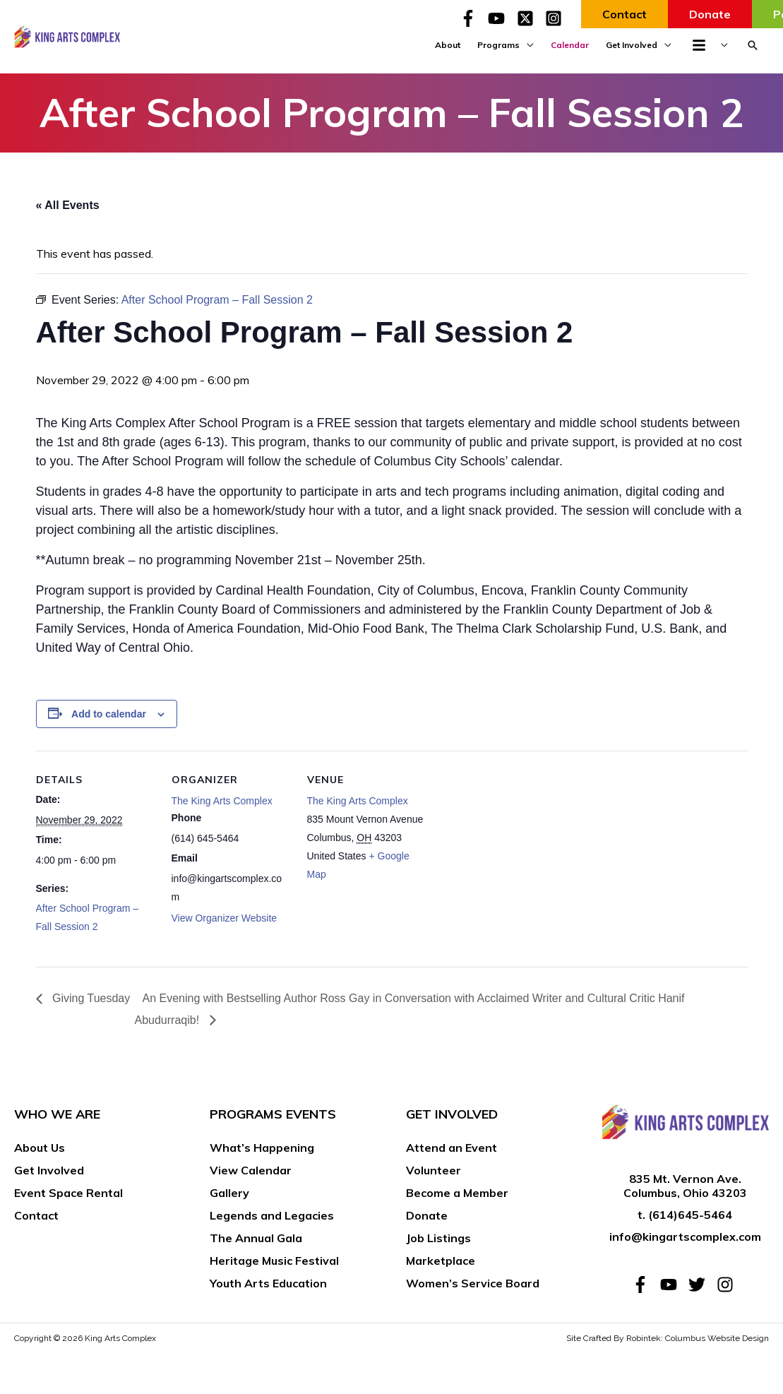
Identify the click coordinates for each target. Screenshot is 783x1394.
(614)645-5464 (690, 1215)
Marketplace (440, 1260)
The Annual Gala (256, 1238)
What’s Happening (262, 1147)
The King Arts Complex (222, 800)
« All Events (68, 205)
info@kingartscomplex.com (685, 1236)
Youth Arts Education (268, 1283)
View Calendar (251, 1170)
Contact (36, 1215)
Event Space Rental (68, 1193)
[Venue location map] (517, 847)
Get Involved (49, 1170)
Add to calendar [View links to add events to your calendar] (108, 714)
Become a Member (457, 1193)
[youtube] (500, 18)
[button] (752, 45)
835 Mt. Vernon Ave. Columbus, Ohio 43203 (685, 1186)
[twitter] (701, 1284)
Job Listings (438, 1238)
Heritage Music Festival (274, 1260)
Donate (427, 1215)
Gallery (229, 1193)
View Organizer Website (224, 918)
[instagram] (728, 1284)
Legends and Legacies (272, 1215)
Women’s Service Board (472, 1283)
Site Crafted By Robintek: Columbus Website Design (667, 1338)
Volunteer (433, 1170)
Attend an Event (451, 1147)
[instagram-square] (556, 18)
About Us (39, 1147)
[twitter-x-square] (529, 18)
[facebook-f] (472, 18)
